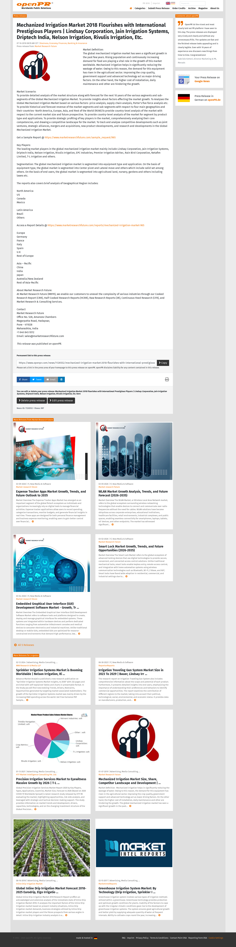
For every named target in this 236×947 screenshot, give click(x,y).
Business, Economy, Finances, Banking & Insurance (63, 43)
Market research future (26, 487)
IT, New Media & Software (39, 484)
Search (212, 3)
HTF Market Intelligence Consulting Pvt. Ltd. (36, 774)
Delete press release (32, 400)
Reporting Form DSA (197, 938)
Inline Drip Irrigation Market (29, 884)
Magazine (203, 8)
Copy (163, 362)
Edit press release (61, 400)
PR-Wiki (146, 3)
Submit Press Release (159, 8)
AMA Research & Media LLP (28, 665)
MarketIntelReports (108, 884)
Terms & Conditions (159, 938)
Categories (140, 8)
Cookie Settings (216, 938)
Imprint (156, 3)
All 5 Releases (23, 645)
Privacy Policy (142, 938)
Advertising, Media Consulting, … (42, 662)
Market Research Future (46, 46)
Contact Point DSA (178, 938)
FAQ (123, 938)
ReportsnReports (106, 665)
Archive (192, 8)
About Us (214, 8)
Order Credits (179, 8)
